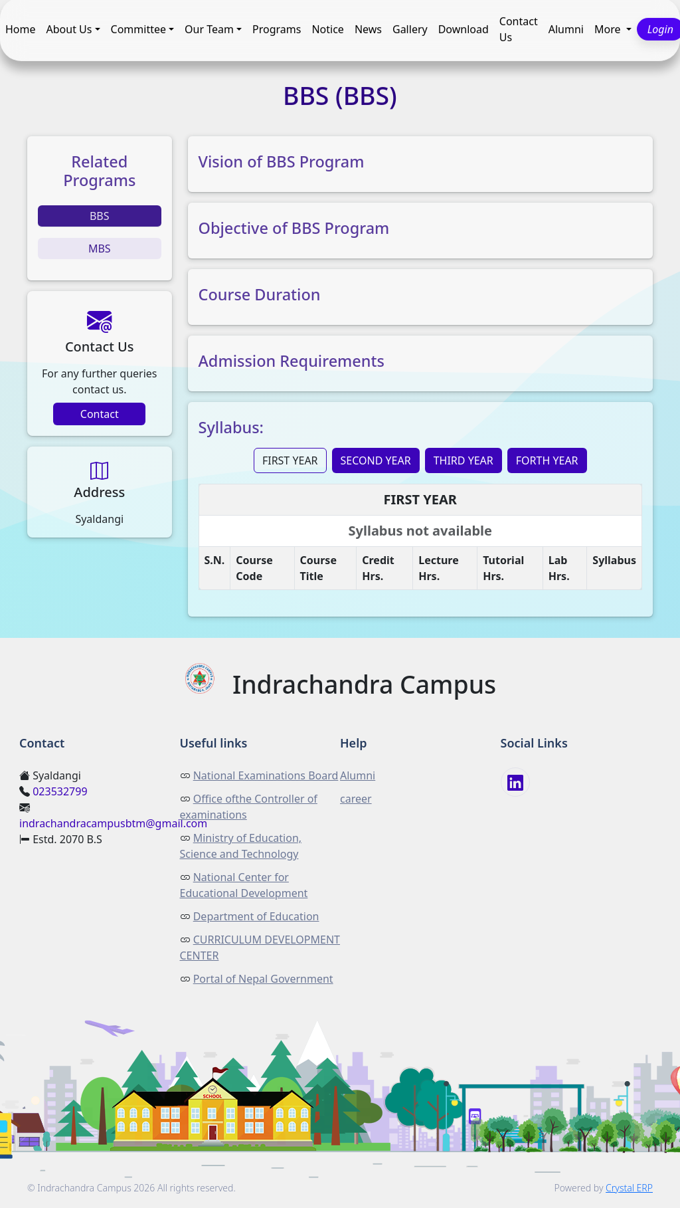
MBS (99, 248)
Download (463, 30)
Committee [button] (138, 30)
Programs (276, 30)
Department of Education (256, 916)
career (356, 798)
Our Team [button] (209, 30)
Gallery (410, 30)
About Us (69, 30)
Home (20, 30)
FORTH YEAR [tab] (547, 460)
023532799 (60, 791)
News (368, 30)
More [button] (609, 30)
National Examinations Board (266, 775)
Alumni (566, 30)
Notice (327, 30)
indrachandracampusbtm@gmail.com (113, 823)
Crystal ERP (629, 1187)
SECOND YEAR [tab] (376, 460)
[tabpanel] (421, 542)
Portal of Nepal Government (263, 978)
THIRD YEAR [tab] (463, 460)
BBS (100, 216)
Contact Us (518, 30)
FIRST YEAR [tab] (290, 460)
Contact (99, 414)
